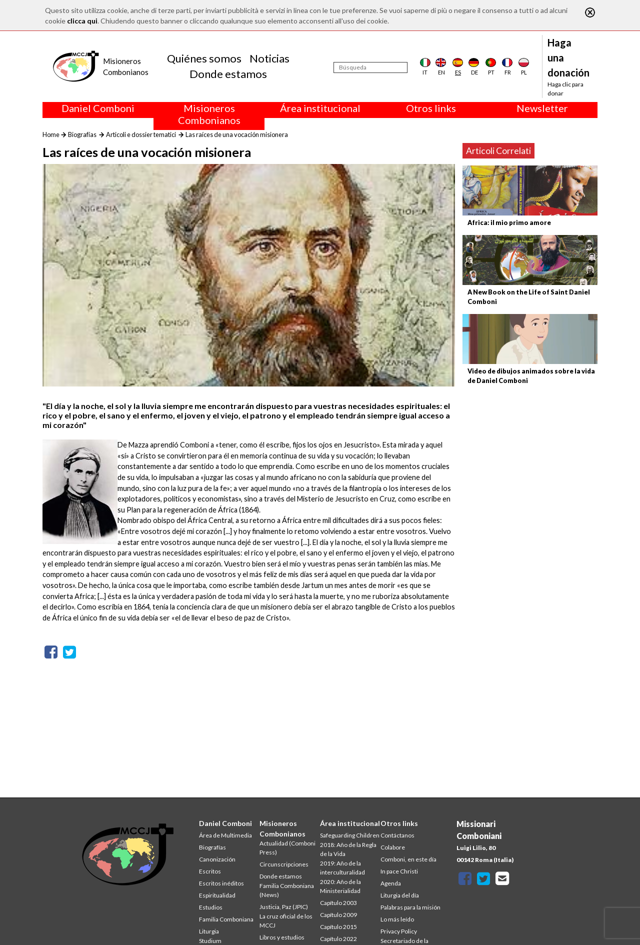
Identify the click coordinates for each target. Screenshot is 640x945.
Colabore (392, 847)
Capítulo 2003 (338, 902)
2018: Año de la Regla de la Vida (348, 849)
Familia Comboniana (226, 919)
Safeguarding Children (350, 835)
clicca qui (82, 20)
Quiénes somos (204, 58)
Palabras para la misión (410, 907)
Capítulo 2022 (338, 938)
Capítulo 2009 (338, 914)
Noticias (270, 58)
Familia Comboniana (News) (287, 890)
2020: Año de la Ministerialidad (340, 886)
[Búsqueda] (371, 67)
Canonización (217, 859)
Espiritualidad (217, 895)
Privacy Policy (398, 931)
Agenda (390, 883)
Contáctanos (397, 835)
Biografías (82, 134)
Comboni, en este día (408, 859)
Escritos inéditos (221, 883)
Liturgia (209, 931)
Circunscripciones (284, 864)
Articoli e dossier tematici (141, 134)
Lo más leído (397, 919)
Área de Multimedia (225, 835)
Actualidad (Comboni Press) (288, 848)
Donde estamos (228, 73)
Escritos (210, 871)
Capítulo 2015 (338, 926)
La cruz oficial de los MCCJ (286, 920)
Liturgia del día (399, 895)
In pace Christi (399, 871)
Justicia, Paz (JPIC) (284, 906)
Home (51, 134)
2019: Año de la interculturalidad (342, 868)
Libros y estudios (282, 937)
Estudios (210, 907)
